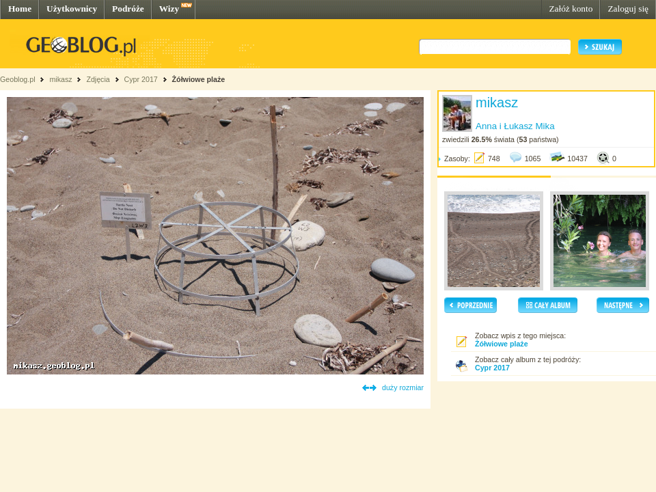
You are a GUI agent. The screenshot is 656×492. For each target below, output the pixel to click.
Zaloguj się (627, 8)
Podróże (128, 8)
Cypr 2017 (141, 79)
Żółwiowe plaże (199, 79)
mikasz (60, 79)
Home (19, 8)
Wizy (169, 8)
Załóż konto (570, 8)
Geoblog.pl (18, 79)
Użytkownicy (71, 8)
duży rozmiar (403, 387)
